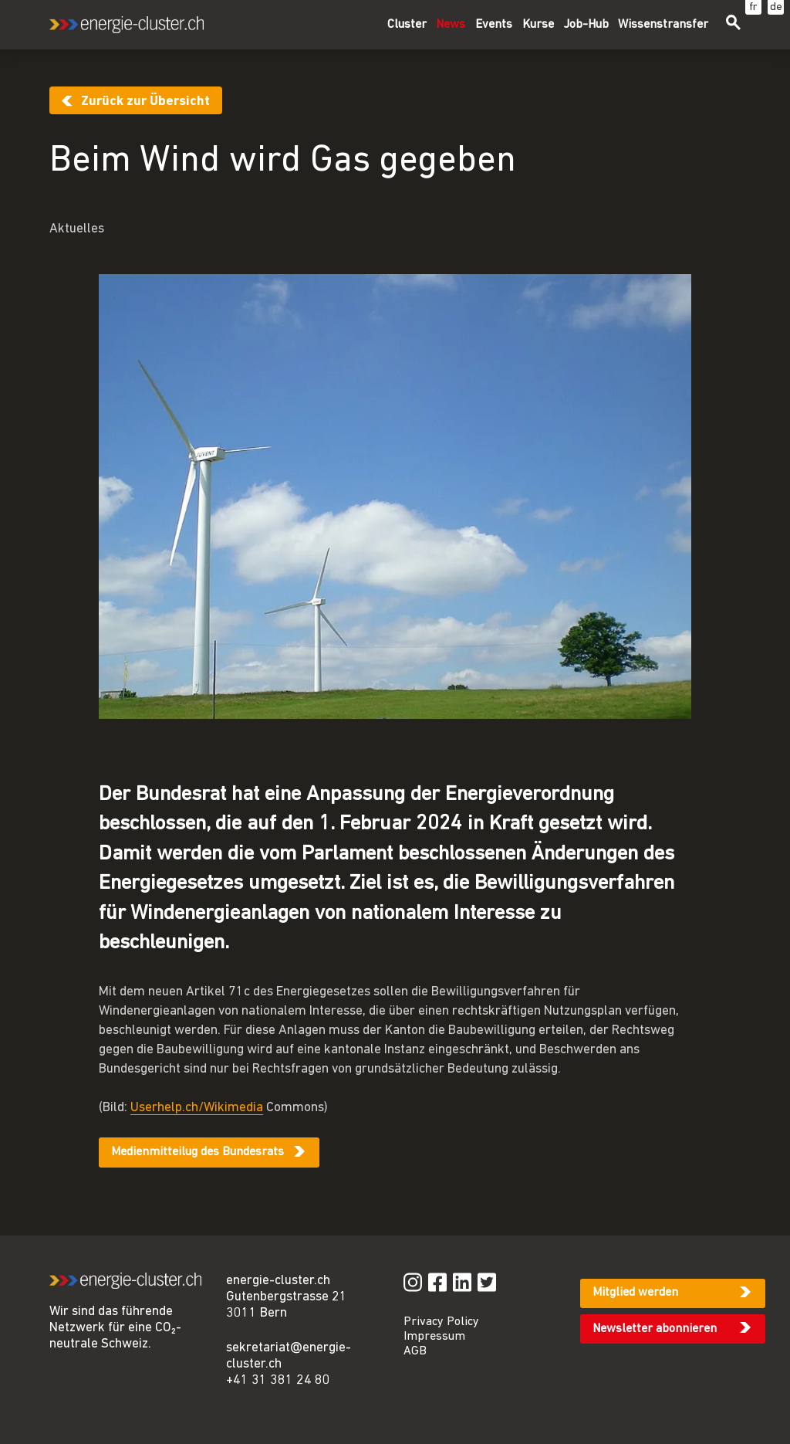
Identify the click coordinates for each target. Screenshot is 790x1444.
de (776, 7)
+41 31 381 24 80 (278, 1380)
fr (753, 7)
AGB (415, 1351)
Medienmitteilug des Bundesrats (197, 1152)
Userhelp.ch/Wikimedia (196, 1107)
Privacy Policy (441, 1322)
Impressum (434, 1336)
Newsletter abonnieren (654, 1329)
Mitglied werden (635, 1292)
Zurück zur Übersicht (145, 101)
